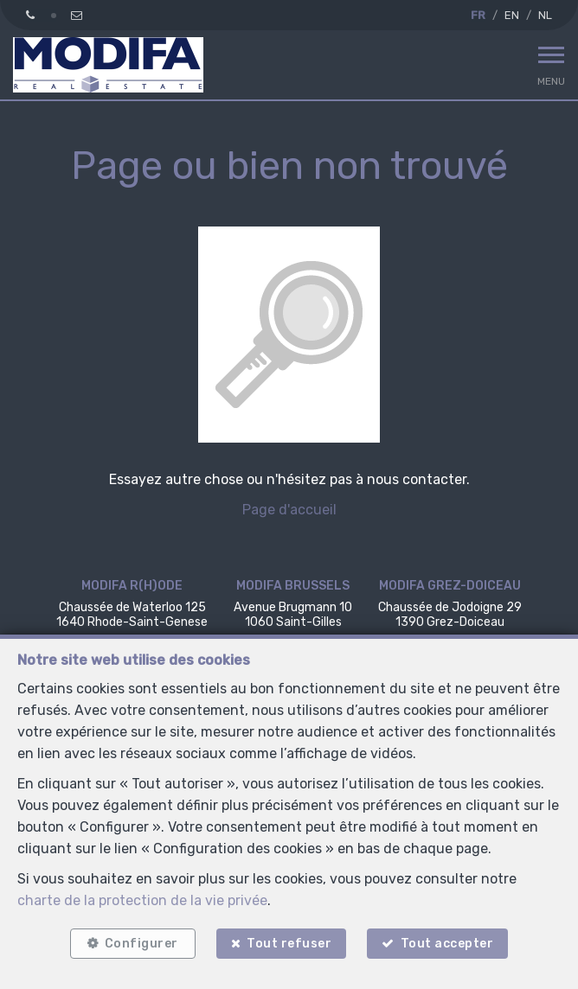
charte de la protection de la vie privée (142, 900)
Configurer (141, 943)
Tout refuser (289, 943)
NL (545, 15)
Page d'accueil (289, 509)
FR (478, 15)
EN (511, 15)
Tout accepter (447, 943)
